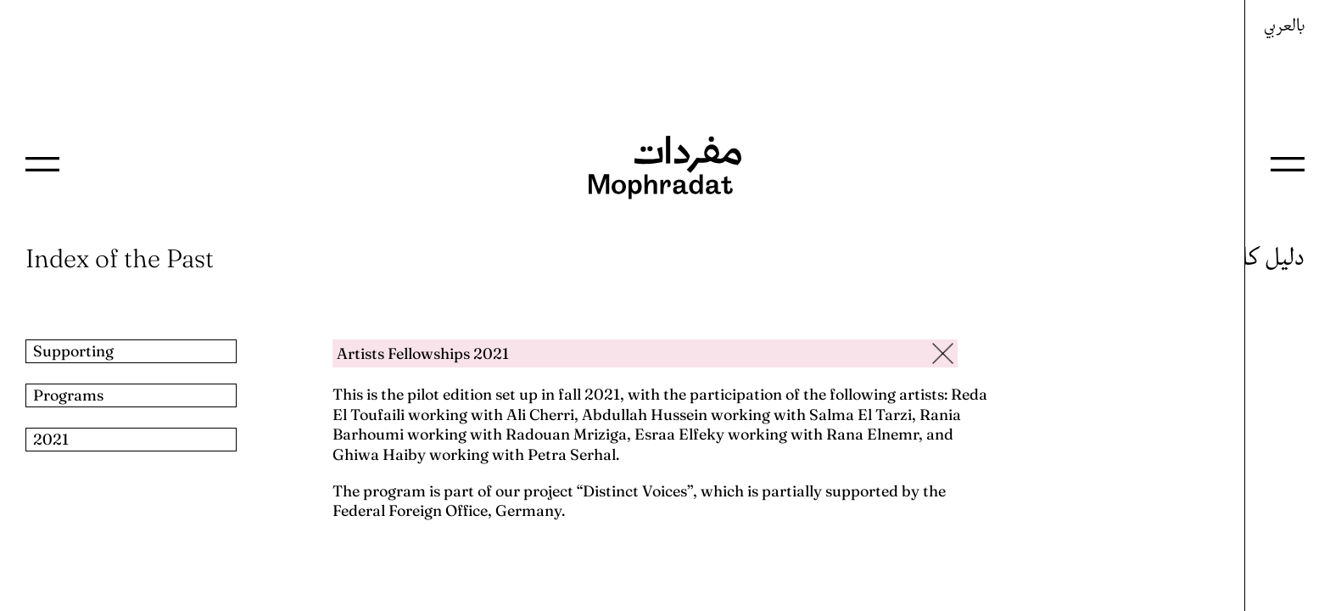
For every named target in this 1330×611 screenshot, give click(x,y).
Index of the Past (119, 258)
